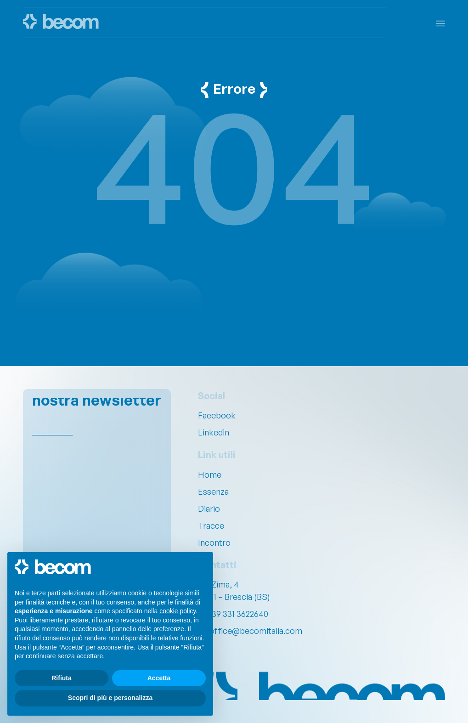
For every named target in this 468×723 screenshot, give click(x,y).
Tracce (211, 525)
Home (209, 474)
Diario (209, 508)
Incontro (214, 542)
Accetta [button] (159, 678)
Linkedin (213, 432)
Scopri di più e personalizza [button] (110, 697)
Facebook (217, 415)
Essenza (213, 491)
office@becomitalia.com (255, 631)
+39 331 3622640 (237, 614)
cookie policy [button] (177, 611)
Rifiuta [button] (61, 678)
